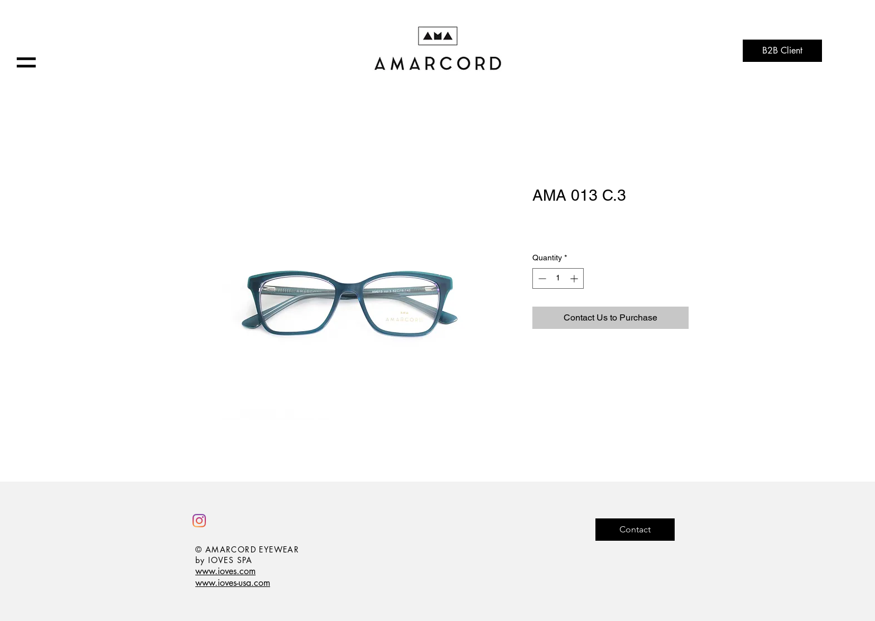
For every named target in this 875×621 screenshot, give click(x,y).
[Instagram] (199, 520)
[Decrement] (541, 278)
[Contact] (635, 529)
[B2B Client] (782, 51)
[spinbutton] (558, 278)
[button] (26, 62)
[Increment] (575, 278)
